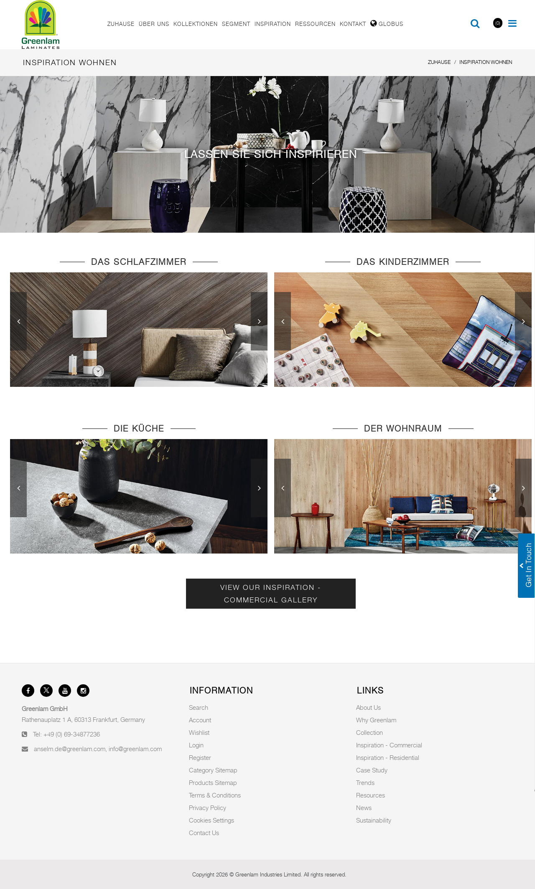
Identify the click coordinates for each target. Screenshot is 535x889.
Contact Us (204, 832)
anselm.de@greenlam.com (69, 748)
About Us (368, 707)
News (364, 807)
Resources (370, 795)
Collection (369, 732)
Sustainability (373, 820)
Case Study (371, 770)
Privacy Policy (207, 807)
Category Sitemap (213, 770)
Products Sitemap (213, 782)
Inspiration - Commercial (389, 745)
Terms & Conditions (215, 795)
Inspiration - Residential (387, 757)
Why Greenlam (376, 720)
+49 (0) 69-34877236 (71, 734)
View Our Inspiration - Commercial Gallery (270, 593)
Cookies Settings (211, 820)
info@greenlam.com (135, 748)
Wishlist (199, 732)
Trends (365, 782)
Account (200, 720)
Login (196, 745)
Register (200, 757)
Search (198, 707)
